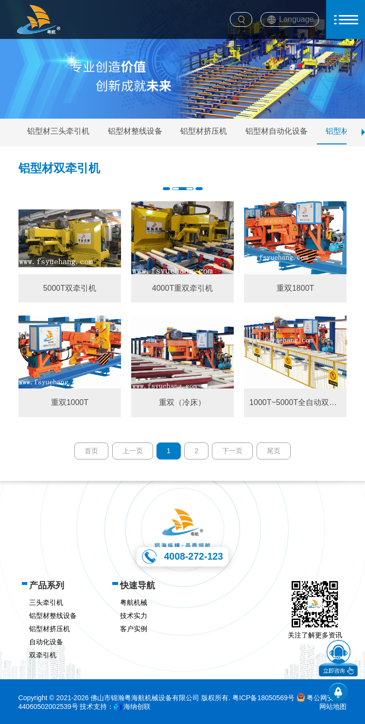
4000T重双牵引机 (182, 288)
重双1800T (295, 288)
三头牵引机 (46, 602)
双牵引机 (42, 655)
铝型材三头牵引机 (58, 131)
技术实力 (133, 615)
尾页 (273, 451)
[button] (363, 132)
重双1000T (69, 402)
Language (296, 19)
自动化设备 (46, 642)
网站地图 (333, 706)
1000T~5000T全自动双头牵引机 (295, 402)
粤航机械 (133, 602)
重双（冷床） (182, 402)
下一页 (232, 451)
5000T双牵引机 (69, 288)
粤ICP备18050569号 (263, 698)
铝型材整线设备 (135, 131)
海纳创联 (137, 706)
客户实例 (133, 629)
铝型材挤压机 (203, 131)
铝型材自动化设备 (276, 131)
